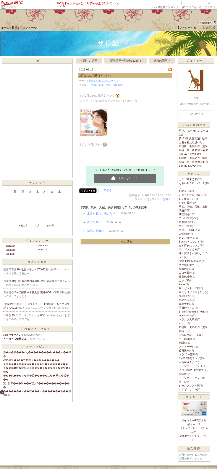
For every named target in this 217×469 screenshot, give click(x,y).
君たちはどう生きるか (192, 292)
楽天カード (194, 397)
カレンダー (185, 237)
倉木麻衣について (189, 245)
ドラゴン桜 (185, 354)
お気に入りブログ (37, 328)
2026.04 (10, 250)
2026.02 (43, 246)
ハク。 (183, 323)
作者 (6, 280)
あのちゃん (185, 300)
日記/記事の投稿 (194, 124)
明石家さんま (186, 362)
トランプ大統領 (188, 319)
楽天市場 (210, 7)
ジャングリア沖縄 (189, 385)
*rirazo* (7, 303)
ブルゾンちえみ (188, 249)
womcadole (185, 315)
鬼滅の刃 (184, 268)
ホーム (5, 27)
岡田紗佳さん (186, 307)
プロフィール (28, 27)
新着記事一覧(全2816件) (125, 60)
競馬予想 (184, 303)
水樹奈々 (184, 191)
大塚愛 (183, 373)
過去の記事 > (162, 60)
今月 (37, 225)
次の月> (51, 225)
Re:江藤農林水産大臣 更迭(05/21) (34, 292)
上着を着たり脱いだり (101, 213)
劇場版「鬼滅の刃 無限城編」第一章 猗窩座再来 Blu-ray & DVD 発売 (193, 150)
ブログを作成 (194, 7)
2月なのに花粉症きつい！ (95, 75)
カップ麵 (184, 280)
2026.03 (10, 254)
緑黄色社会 (185, 276)
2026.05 (10, 246)
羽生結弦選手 (186, 264)
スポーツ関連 (186, 229)
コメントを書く (161, 199)
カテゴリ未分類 (188, 179)
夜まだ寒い (94, 222)
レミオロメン (186, 198)
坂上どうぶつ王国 (189, 288)
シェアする (105, 190)
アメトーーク (186, 346)
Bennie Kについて (189, 241)
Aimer (182, 284)
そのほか (11, 6)
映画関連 (184, 214)
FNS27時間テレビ (189, 358)
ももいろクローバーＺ (192, 183)
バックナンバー (37, 240)
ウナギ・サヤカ (188, 389)
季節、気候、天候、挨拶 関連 (107, 84)
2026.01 (43, 250)
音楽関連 (184, 222)
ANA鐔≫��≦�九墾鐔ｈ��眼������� (31, 360)
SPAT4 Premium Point (191, 311)
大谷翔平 (184, 296)
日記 (15, 27)
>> (165, 7)
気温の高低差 (95, 230)
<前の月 (23, 225)
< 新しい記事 (89, 60)
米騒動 (183, 342)
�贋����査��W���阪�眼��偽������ (35, 363)
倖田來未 (184, 350)
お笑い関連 (185, 202)
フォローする (196, 113)
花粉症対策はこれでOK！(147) (105, 80)
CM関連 (183, 233)
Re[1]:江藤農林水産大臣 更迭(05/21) (33, 280)
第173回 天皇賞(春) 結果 (193, 138)
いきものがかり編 (189, 194)
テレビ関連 (185, 218)
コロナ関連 (185, 272)
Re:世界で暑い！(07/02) (31, 269)
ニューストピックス (37, 346)
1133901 (205, 23)
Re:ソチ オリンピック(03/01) (30, 315)
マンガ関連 (185, 226)
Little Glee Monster (190, 261)
